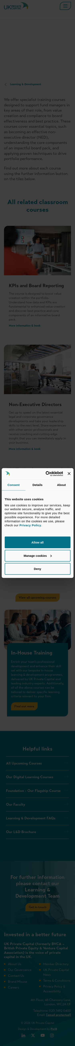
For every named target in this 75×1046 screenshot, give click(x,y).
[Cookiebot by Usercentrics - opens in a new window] (47, 473)
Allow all (37, 542)
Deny (37, 569)
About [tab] (61, 485)
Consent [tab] (13, 485)
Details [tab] (38, 485)
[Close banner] (69, 473)
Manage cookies (38, 555)
